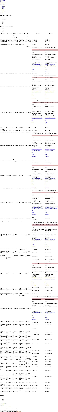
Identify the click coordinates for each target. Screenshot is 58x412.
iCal (32, 67)
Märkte (3, 8)
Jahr (7, 26)
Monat (1, 26)
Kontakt (3, 9)
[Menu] (1, 1)
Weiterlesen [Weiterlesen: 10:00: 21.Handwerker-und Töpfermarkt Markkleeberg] (34, 124)
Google (33, 69)
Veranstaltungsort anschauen (37, 64)
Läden (3, 7)
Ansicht (3, 403)
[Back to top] (2, 405)
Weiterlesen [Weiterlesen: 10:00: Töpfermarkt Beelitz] (34, 156)
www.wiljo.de (19, 411)
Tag (2, 23)
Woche (2, 22)
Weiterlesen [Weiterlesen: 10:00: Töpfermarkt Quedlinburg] (34, 71)
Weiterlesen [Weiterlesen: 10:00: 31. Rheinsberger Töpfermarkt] (34, 319)
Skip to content (2, 0)
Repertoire (3, 6)
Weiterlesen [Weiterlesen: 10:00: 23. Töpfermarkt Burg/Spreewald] (34, 214)
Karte (37, 65)
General (3, 399)
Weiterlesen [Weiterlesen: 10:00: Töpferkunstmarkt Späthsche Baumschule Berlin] (34, 246)
